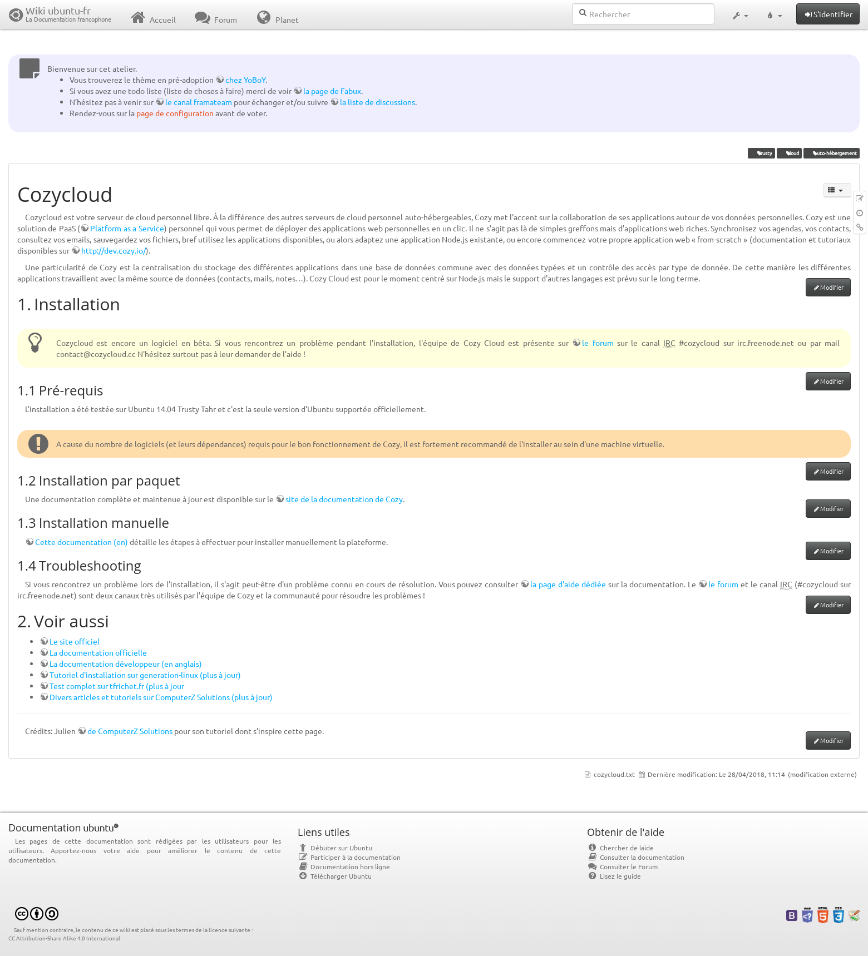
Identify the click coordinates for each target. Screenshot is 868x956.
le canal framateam (198, 102)
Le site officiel (75, 641)
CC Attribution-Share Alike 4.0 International (64, 938)
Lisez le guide (614, 875)
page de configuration (175, 113)
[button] (740, 14)
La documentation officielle (98, 652)
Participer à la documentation (349, 857)
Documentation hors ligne (344, 866)
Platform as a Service (127, 228)
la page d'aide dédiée (568, 584)
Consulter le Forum (622, 866)
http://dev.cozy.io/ (113, 250)
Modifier (832, 287)
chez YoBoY (245, 80)
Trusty (761, 153)
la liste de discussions (377, 102)
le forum (597, 343)
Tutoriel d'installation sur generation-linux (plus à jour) (145, 675)
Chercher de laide (620, 847)
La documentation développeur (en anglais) (126, 663)
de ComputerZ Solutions (129, 731)
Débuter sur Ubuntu (335, 847)
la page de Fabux (332, 91)
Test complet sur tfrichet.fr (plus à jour (117, 686)
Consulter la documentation (635, 857)
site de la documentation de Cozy (344, 499)
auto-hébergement (831, 153)
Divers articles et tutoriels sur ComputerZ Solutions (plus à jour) (161, 697)
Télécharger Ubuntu (335, 875)
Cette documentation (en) (81, 542)
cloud (789, 153)
